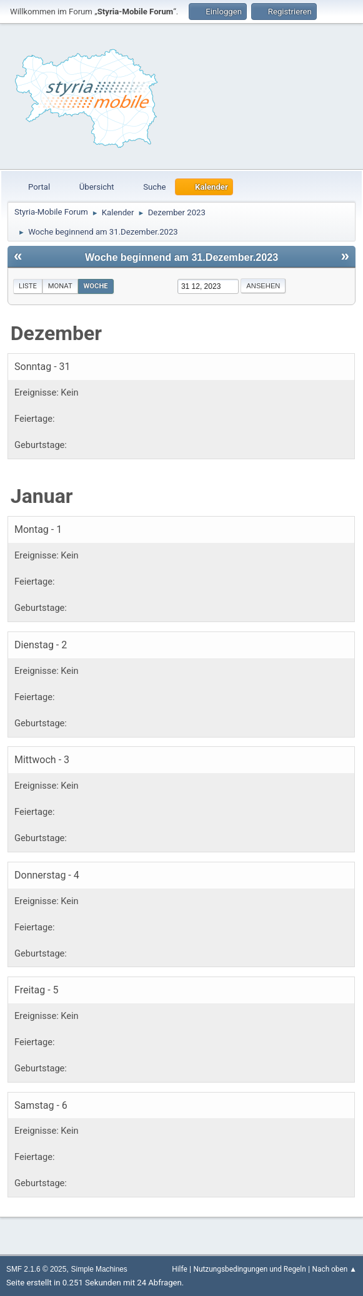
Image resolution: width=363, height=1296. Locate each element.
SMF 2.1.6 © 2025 (36, 1269)
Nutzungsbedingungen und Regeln (249, 1269)
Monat (60, 286)
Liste (28, 286)
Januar (42, 496)
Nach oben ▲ (334, 1269)
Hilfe (179, 1269)
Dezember (56, 333)
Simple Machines (99, 1269)
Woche (96, 286)
